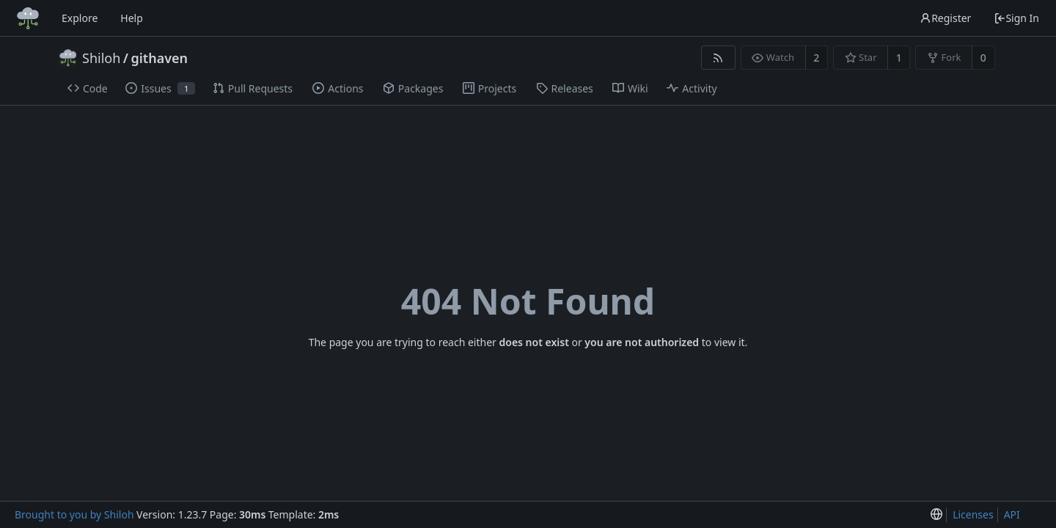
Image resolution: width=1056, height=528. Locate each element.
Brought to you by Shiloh (74, 514)
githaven (159, 58)
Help (131, 18)
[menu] (936, 515)
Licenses (973, 514)
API (1012, 514)
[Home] (27, 18)
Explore (80, 18)
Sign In (1016, 18)
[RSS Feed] (718, 57)
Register (945, 18)
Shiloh (101, 58)
